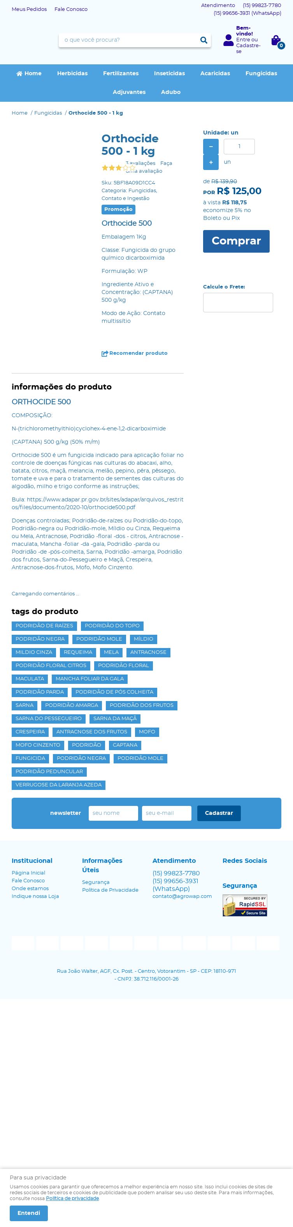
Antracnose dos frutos (91, 732)
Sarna (24, 705)
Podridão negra (40, 639)
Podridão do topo (112, 626)
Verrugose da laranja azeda (59, 785)
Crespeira (30, 732)
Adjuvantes (129, 92)
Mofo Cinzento (38, 745)
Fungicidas (261, 73)
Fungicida (30, 758)
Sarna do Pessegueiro (49, 718)
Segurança (96, 882)
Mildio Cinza (34, 652)
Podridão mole (99, 639)
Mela (111, 652)
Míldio (143, 639)
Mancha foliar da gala (90, 679)
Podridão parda (40, 692)
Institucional (32, 861)
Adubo (171, 92)
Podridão (86, 745)
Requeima (78, 652)
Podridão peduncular (49, 771)
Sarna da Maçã (115, 718)
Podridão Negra (81, 758)
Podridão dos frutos (142, 705)
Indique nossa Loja (35, 896)
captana (125, 745)
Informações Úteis (102, 865)
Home (33, 73)
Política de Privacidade (110, 890)
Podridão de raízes (44, 626)
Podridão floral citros (51, 665)
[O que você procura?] (204, 40)
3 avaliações (140, 163)
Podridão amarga (71, 705)
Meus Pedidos (29, 9)
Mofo (147, 732)
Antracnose (148, 652)
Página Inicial (28, 873)
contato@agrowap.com (182, 896)
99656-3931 (247, 13)
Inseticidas (169, 73)
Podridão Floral (123, 665)
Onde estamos (30, 888)
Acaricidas (215, 73)
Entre (243, 39)
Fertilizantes (121, 73)
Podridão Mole (140, 758)
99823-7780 (262, 5)
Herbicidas (72, 73)
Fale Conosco (71, 9)
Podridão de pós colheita (114, 692)
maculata (30, 679)
